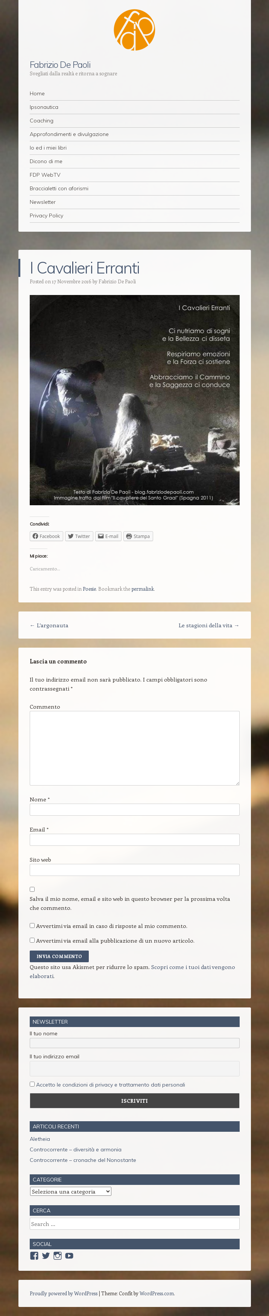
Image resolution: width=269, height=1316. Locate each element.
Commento (45, 706)
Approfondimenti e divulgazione (69, 134)
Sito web (40, 859)
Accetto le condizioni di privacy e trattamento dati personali (110, 1084)
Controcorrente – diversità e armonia (76, 1149)
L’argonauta (49, 625)
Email (39, 829)
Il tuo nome (44, 1033)
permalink (142, 588)
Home (37, 93)
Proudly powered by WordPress (63, 1293)
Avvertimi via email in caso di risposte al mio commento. (111, 925)
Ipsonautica (44, 107)
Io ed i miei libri (48, 147)
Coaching (41, 120)
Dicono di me (46, 161)
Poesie (89, 588)
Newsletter (43, 202)
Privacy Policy (46, 215)
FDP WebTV (45, 174)
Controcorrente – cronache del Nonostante (83, 1160)
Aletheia (40, 1139)
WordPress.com (157, 1293)
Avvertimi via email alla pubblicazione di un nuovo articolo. (115, 940)
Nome (40, 799)
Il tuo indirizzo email (54, 1056)
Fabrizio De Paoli (60, 64)
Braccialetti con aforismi (59, 188)
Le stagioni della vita (209, 625)
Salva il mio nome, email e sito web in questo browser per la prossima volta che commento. (130, 903)
